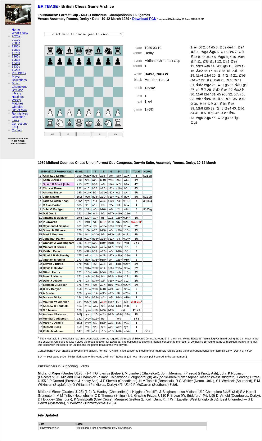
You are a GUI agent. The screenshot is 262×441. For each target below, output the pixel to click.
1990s (16, 46)
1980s (16, 49)
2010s (16, 39)
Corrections (19, 123)
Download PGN (144, 19)
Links (15, 120)
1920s (16, 70)
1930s (16, 66)
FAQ (15, 127)
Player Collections (19, 78)
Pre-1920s (19, 73)
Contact (17, 130)
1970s (16, 53)
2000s (16, 43)
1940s (16, 63)
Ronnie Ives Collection (20, 115)
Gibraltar (17, 106)
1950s (16, 59)
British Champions (19, 85)
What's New (20, 33)
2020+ (16, 36)
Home (16, 29)
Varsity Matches (17, 101)
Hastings (18, 96)
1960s (16, 56)
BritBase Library (17, 91)
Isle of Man (19, 110)
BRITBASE (48, 6)
